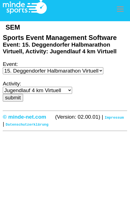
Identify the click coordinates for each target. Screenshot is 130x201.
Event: (10, 64)
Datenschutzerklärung (27, 123)
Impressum (114, 117)
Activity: (12, 84)
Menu (120, 9)
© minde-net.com (24, 117)
